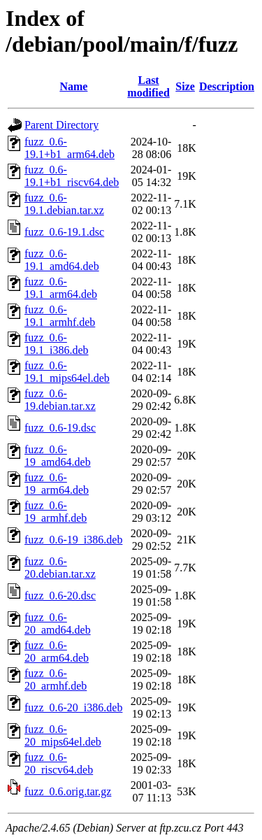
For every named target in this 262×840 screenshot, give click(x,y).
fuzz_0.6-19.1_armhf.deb (59, 316)
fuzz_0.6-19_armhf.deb (55, 511)
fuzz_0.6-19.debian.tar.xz (60, 399)
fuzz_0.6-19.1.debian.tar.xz (64, 204)
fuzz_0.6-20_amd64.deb (57, 623)
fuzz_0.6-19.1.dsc (64, 232)
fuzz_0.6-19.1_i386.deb (56, 344)
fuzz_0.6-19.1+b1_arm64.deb (69, 148)
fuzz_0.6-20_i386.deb (73, 707)
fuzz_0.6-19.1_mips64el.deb (67, 372)
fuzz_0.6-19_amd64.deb (57, 455)
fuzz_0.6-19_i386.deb (73, 540)
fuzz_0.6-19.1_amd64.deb (61, 260)
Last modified (148, 86)
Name (73, 86)
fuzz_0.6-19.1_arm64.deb (60, 288)
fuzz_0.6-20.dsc (60, 595)
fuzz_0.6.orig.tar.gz (67, 791)
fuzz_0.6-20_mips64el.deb (62, 735)
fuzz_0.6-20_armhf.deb (55, 679)
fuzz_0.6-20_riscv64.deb (58, 763)
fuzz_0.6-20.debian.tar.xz (60, 567)
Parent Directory (61, 125)
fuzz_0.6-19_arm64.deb (56, 483)
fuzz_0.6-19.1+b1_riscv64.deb (71, 176)
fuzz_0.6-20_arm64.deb (56, 651)
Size (185, 86)
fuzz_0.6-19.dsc (60, 428)
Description (226, 86)
